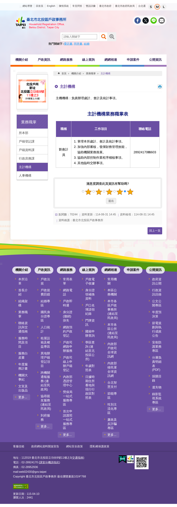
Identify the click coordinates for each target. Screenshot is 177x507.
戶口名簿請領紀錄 (90, 309)
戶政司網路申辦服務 (67, 346)
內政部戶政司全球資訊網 (112, 350)
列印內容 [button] (160, 86)
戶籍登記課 (27, 141)
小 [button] (151, 7)
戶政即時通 (67, 303)
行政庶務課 (27, 158)
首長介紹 (23, 292)
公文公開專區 (156, 303)
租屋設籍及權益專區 (45, 342)
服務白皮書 (23, 355)
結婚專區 (45, 303)
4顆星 (119, 191)
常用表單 (67, 281)
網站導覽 (27, 6)
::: (21, 6)
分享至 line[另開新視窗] (153, 20)
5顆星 (130, 191)
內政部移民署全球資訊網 (112, 370)
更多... (22, 397)
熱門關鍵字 (55, 43)
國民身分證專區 (45, 316)
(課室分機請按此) (49, 462)
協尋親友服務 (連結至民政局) (46, 402)
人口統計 (45, 329)
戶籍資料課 (27, 150)
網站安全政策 (74, 446)
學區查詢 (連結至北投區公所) (90, 351)
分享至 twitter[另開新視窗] (145, 20)
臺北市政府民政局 (125, 6)
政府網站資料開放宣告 (45, 446)
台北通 (142, 6)
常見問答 (77, 6)
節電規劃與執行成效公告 (156, 329)
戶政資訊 (44, 59)
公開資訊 (155, 59)
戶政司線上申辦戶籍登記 (67, 364)
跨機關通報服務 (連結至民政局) (45, 381)
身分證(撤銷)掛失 (67, 316)
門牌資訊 (90, 322)
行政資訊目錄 (156, 292)
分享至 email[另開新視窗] (162, 20)
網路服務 (66, 59)
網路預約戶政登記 (67, 331)
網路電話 (67, 292)
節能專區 (112, 395)
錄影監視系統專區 (156, 398)
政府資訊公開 (156, 281)
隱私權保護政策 (99, 446)
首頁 (64, 73)
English (51, 6)
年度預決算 (156, 314)
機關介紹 (21, 59)
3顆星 (109, 191)
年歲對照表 (90, 368)
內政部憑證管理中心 (67, 381)
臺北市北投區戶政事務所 (40, 23)
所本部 (23, 133)
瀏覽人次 (18, 497)
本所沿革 (23, 281)
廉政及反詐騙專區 (112, 424)
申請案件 (133, 59)
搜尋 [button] (103, 36)
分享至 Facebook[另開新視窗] (137, 20)
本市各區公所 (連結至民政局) (112, 331)
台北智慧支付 (112, 385)
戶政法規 (45, 281)
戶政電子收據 (90, 281)
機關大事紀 (23, 377)
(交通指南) (77, 457)
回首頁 (39, 6)
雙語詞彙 (91, 6)
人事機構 (25, 175)
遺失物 (156, 387)
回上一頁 (154, 230)
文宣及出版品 (23, 388)
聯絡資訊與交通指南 (23, 327)
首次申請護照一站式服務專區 (67, 420)
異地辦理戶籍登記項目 (45, 360)
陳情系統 (64, 6)
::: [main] (55, 73)
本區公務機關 (112, 292)
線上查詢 (88, 59)
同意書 (78, 43)
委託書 (68, 43)
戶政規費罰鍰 (45, 292)
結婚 (86, 43)
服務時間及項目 (23, 342)
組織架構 (23, 303)
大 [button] (164, 7)
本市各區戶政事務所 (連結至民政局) (112, 309)
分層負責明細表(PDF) (156, 363)
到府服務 (45, 417)
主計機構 (25, 167)
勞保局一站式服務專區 (67, 398)
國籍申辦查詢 (90, 333)
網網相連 (110, 59)
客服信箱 (18, 446)
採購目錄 (156, 378)
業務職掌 (28, 122)
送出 (102, 201)
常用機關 (112, 281)
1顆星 (88, 191)
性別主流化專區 (112, 409)
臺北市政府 (105, 6)
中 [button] (157, 7)
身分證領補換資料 (90, 294)
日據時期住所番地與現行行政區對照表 (90, 387)
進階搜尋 (111, 36)
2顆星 (98, 191)
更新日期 (18, 493)
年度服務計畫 (23, 366)
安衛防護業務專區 (156, 346)
